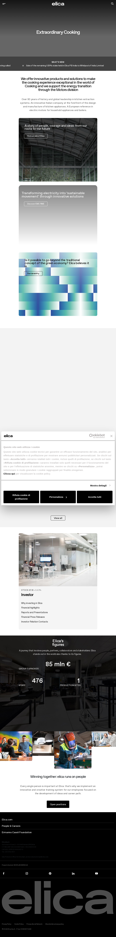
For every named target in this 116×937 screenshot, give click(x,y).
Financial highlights (30, 611)
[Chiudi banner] (111, 436)
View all (58, 518)
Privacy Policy (6, 924)
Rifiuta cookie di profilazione (21, 497)
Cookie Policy (19, 924)
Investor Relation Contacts (34, 625)
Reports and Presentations (34, 616)
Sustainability (33, 277)
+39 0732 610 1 (10, 852)
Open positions (58, 808)
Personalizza (58, 497)
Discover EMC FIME (35, 207)
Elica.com (7, 819)
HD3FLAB (17, 865)
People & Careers (11, 826)
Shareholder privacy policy (54, 924)
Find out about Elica (35, 139)
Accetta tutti (94, 497)
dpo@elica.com (43, 857)
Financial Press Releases (33, 620)
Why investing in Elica (31, 606)
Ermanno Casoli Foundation (17, 832)
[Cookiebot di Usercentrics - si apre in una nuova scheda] (91, 436)
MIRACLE (24, 865)
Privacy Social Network (34, 924)
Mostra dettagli (98, 485)
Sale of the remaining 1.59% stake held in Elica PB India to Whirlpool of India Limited (67, 65)
